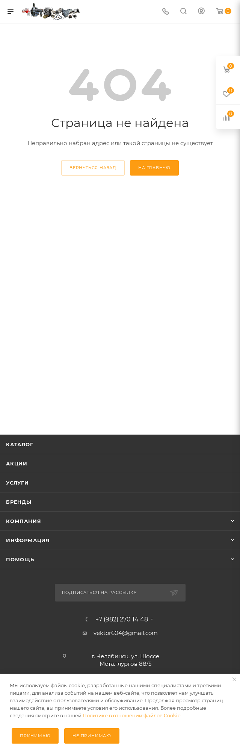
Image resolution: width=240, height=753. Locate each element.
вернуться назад (92, 167)
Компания (23, 521)
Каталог (19, 444)
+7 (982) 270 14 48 (121, 620)
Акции (16, 464)
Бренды (19, 502)
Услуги (17, 483)
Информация (28, 540)
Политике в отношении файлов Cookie (132, 715)
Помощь (20, 559)
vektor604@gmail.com (126, 632)
